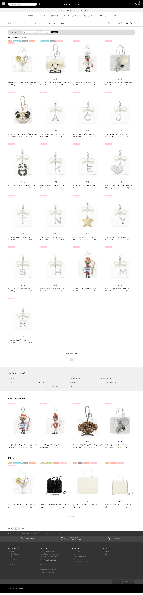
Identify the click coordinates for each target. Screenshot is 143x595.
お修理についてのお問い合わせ (48, 554)
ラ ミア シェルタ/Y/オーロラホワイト (117, 237)
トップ (12, 23)
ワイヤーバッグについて (78, 557)
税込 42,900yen (77, 85)
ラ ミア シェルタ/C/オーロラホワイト (85, 134)
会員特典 (10, 552)
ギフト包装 (11, 560)
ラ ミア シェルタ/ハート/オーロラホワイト (118, 186)
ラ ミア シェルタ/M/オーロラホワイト (117, 289)
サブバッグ (11, 386)
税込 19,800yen (44, 136)
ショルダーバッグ (75, 378)
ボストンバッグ (43, 382)
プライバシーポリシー (113, 582)
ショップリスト (76, 554)
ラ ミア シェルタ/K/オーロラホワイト (52, 186)
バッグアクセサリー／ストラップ (31, 23)
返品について (11, 557)
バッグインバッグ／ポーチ (108, 382)
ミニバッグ (73, 382)
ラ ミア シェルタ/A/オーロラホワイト (52, 134)
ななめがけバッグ (106, 378)
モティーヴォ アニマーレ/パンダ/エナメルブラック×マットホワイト (29, 134)
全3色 (120, 79)
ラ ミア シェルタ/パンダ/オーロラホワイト (21, 186)
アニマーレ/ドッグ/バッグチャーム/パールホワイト (56, 83)
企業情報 (105, 552)
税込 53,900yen (78, 507)
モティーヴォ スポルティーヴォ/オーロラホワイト (121, 83)
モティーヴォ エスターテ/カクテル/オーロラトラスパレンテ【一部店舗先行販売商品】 (35, 83)
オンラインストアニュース (79, 562)
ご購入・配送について (14, 554)
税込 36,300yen (110, 507)
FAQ (9, 562)
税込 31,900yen (12, 188)
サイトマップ (11, 565)
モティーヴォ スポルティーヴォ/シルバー (119, 445)
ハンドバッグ (12, 378)
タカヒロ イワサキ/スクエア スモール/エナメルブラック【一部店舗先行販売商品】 (67, 505)
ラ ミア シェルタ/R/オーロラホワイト (20, 340)
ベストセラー (73, 386)
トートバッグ (43, 378)
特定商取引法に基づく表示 (128, 582)
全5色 (55, 130)
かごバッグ (11, 382)
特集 (73, 560)
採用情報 (105, 554)
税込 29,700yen (44, 85)
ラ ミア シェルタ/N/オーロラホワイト (52, 237)
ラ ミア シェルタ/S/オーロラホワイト (20, 289)
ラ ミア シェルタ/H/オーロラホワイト (52, 289)
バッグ (18, 23)
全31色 (88, 501)
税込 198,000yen (45, 507)
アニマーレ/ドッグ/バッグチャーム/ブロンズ (88, 445)
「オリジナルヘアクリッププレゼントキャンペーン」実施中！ (71, 10)
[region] (23, 59)
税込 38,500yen (109, 85)
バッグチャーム (46, 23)
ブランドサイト (76, 552)
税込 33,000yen (12, 85)
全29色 (120, 501)
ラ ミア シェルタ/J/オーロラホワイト (117, 134)
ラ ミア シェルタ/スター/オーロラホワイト (86, 237)
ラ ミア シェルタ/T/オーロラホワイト (20, 237)
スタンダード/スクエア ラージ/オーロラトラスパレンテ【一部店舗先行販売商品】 (100, 505)
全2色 (55, 79)
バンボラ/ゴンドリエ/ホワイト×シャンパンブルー (88, 289)
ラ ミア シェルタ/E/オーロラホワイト (85, 186)
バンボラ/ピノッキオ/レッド (50, 445)
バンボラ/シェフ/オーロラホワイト (84, 83)
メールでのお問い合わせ (46, 552)
